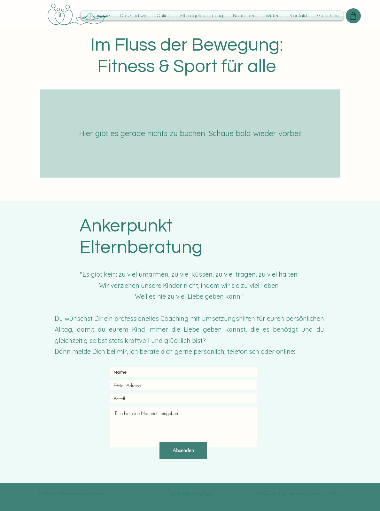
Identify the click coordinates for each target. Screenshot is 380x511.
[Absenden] (183, 450)
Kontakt (96, 493)
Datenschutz (73, 493)
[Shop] (353, 15)
